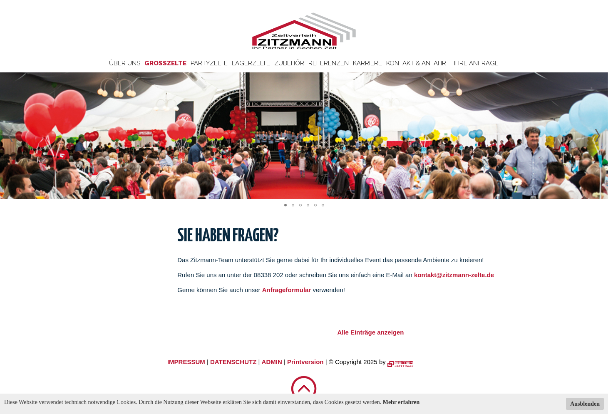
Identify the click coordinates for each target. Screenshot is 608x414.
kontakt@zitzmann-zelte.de (454, 274)
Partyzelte (209, 63)
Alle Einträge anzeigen (370, 332)
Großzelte (165, 63)
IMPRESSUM (186, 361)
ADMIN (272, 361)
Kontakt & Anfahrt (418, 63)
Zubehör (289, 63)
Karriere (367, 63)
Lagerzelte (251, 63)
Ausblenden (585, 404)
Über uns (124, 63)
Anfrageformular (287, 289)
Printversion (305, 361)
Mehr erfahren (401, 402)
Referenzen (328, 63)
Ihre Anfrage (476, 63)
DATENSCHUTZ (233, 361)
